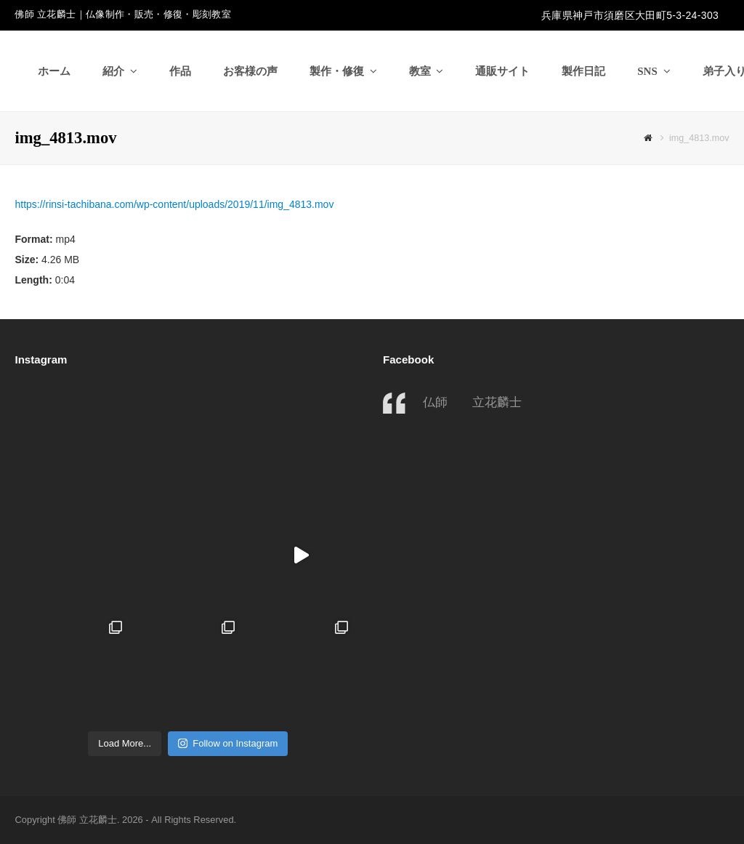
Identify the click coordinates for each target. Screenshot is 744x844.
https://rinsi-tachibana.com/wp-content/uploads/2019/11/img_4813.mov (174, 204)
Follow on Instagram (228, 743)
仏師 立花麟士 (472, 402)
